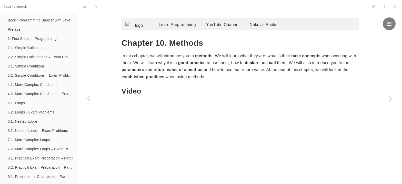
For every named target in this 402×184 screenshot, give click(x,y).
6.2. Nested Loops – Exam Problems (38, 131)
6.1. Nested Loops (23, 121)
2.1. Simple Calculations (27, 48)
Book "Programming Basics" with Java (39, 20)
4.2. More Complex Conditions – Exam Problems (42, 94)
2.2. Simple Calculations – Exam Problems (42, 57)
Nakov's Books (271, 15)
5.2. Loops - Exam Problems (31, 112)
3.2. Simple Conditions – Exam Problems (41, 75)
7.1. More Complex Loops (29, 140)
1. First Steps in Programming (32, 39)
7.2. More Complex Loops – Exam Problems (42, 149)
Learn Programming (185, 15)
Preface (14, 29)
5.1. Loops (16, 103)
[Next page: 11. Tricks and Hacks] (390, 98)
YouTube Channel (230, 15)
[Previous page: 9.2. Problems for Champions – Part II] (88, 98)
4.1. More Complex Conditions (32, 85)
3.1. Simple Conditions (26, 66)
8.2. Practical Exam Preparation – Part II (41, 167)
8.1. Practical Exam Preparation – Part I (40, 158)
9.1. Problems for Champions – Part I (38, 177)
